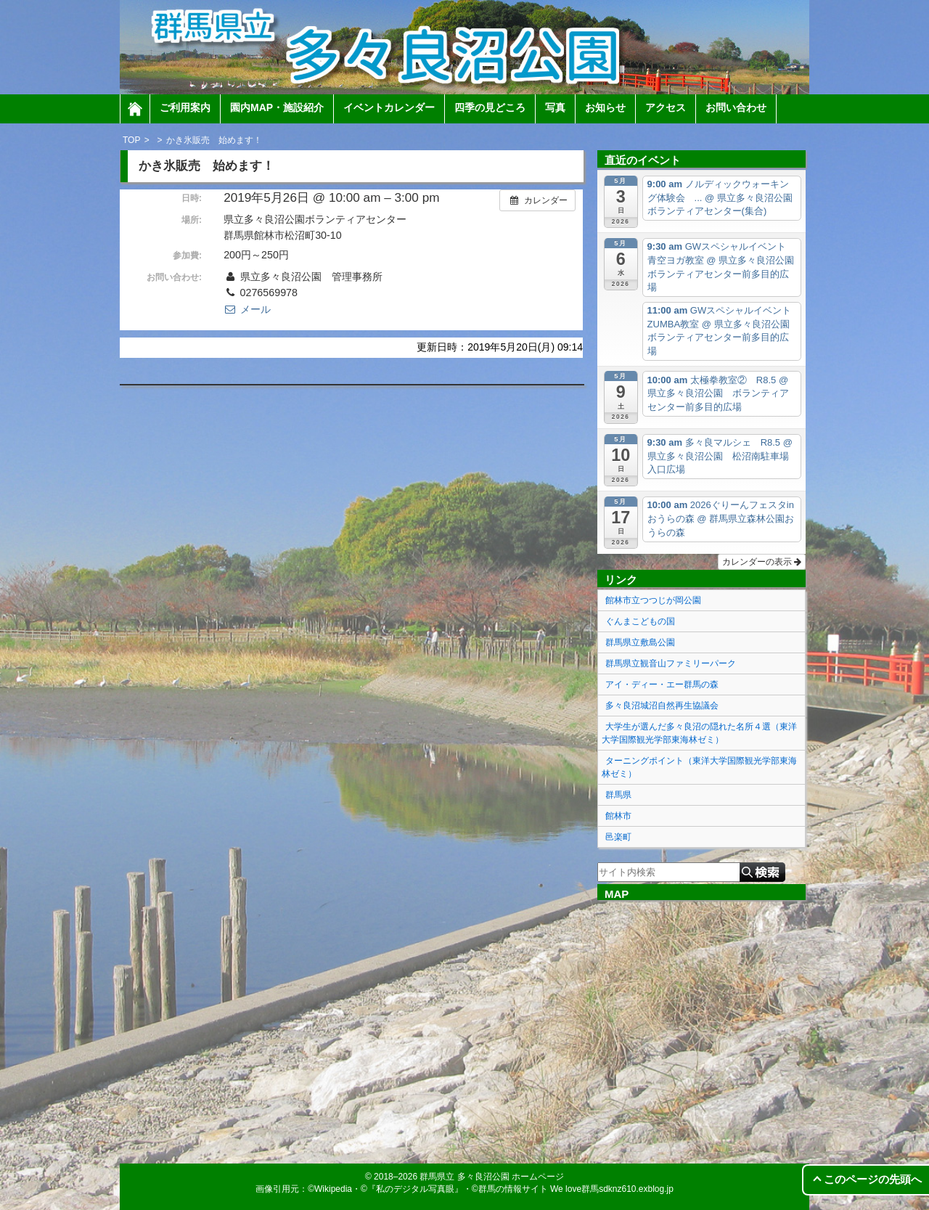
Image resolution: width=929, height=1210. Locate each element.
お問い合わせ (735, 107)
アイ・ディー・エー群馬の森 (662, 684)
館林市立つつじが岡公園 (653, 600)
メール (247, 309)
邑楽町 (618, 837)
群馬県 (618, 795)
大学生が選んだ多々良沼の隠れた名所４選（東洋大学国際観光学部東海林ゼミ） (699, 733)
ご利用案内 (185, 107)
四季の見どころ (489, 107)
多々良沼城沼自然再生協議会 (662, 705)
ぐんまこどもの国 (640, 621)
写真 (555, 107)
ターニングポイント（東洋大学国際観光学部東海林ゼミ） (699, 767)
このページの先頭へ (873, 1179)
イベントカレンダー (389, 107)
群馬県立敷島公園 (640, 642)
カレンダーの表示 (761, 562)
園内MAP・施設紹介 (277, 107)
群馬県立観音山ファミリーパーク (670, 663)
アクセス (665, 107)
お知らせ (605, 107)
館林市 (618, 816)
